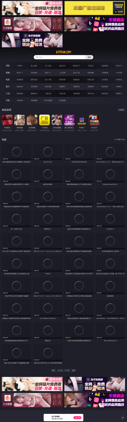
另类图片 (119, 86)
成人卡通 (48, 79)
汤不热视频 (48, 100)
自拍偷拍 (34, 73)
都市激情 (20, 93)
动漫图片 (62, 86)
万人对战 (48, 66)
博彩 (8, 65)
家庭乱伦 (34, 93)
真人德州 (34, 66)
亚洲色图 (34, 86)
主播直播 (105, 73)
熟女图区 (105, 86)
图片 (8, 86)
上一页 (60, 370)
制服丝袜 (76, 79)
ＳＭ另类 (119, 73)
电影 (8, 79)
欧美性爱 (62, 79)
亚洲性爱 (20, 79)
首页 (53, 370)
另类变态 (119, 79)
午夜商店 (20, 100)
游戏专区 (62, 66)
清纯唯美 (91, 86)
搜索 (89, 57)
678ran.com (63, 52)
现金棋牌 (105, 66)
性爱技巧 (119, 93)
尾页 (73, 370)
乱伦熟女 (105, 79)
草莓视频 (34, 100)
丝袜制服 (91, 73)
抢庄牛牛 (119, 66)
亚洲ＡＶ (20, 73)
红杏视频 (62, 100)
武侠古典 (62, 93)
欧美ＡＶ (48, 73)
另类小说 (91, 93)
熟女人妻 (76, 73)
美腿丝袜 (76, 86)
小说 (8, 93)
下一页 (67, 370)
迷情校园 (76, 93)
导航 (8, 100)
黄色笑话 (105, 93)
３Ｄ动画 (62, 73)
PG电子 (19, 66)
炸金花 (90, 66)
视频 (8, 72)
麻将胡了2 (76, 66)
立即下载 (77, 418)
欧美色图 (48, 86)
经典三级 (91, 79)
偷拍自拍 (34, 79)
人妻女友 (48, 93)
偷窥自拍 (20, 86)
